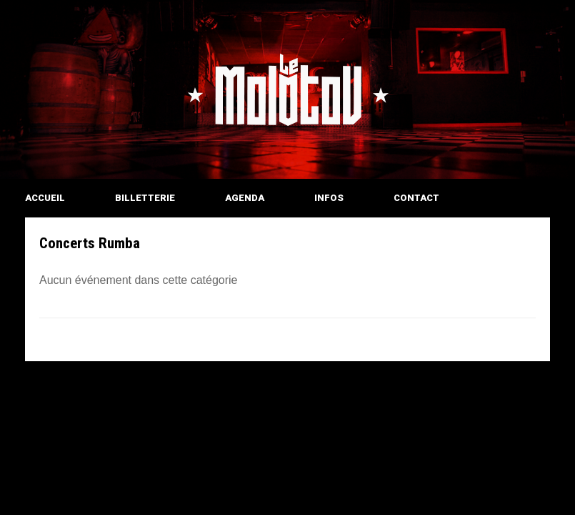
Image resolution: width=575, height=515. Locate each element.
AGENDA (244, 197)
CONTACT (416, 197)
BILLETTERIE (145, 197)
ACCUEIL (45, 197)
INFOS (329, 197)
